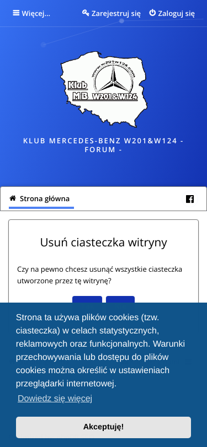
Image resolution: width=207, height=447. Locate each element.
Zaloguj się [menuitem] (176, 13)
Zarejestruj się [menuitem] (116, 13)
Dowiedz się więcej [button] (55, 398)
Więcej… (36, 13)
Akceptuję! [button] (103, 427)
